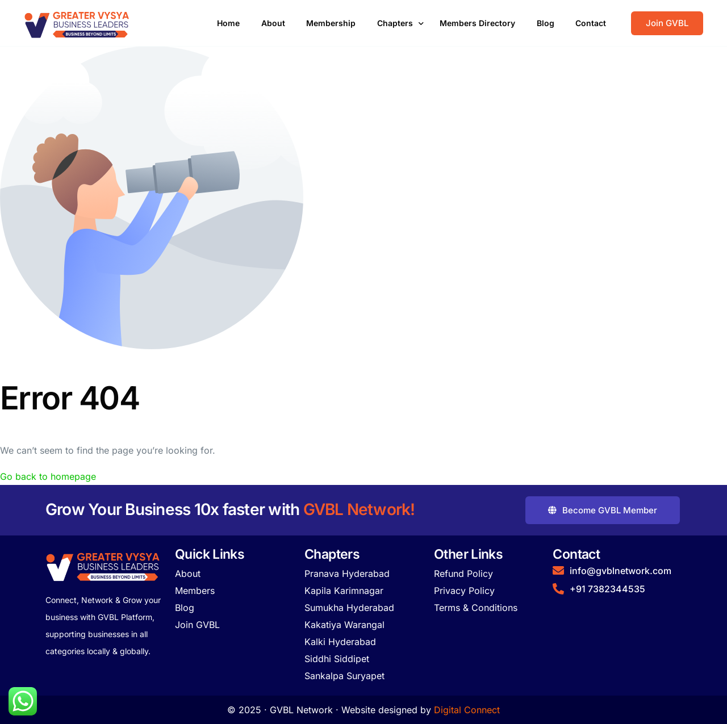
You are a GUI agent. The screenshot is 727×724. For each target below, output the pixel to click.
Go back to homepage (48, 476)
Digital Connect (467, 709)
